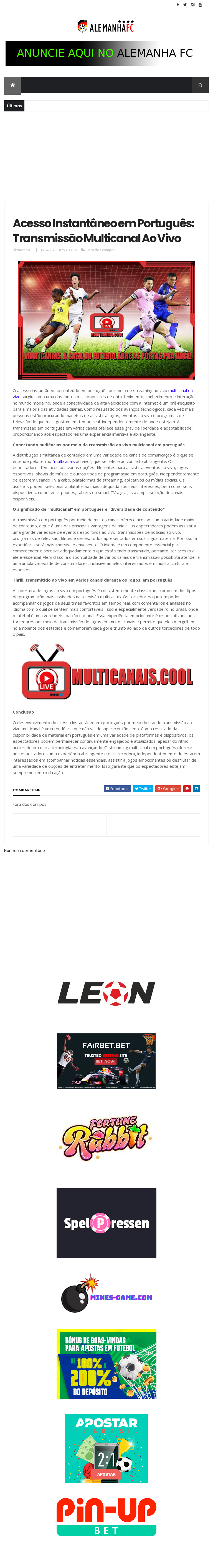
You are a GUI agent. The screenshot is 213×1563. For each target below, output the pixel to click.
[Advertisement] (106, 156)
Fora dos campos (101, 249)
